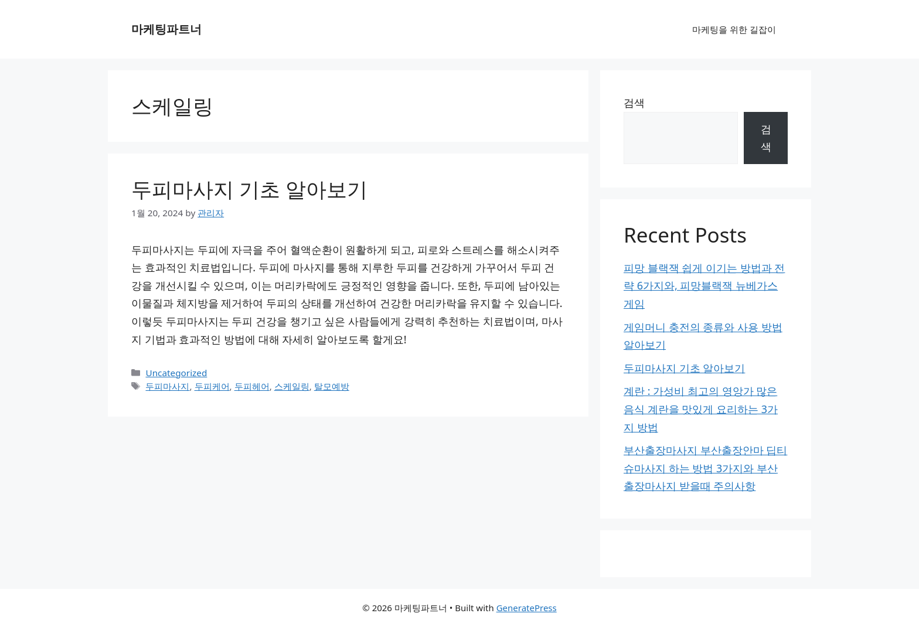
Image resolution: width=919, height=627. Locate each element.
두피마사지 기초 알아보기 (249, 189)
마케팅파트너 (166, 29)
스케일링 (291, 386)
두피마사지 (167, 386)
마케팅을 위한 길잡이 (734, 29)
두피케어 (212, 386)
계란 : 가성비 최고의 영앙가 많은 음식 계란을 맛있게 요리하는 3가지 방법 (701, 409)
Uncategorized (176, 373)
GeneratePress (526, 608)
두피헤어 (252, 386)
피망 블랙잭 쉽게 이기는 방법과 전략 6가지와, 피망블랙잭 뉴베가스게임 (704, 286)
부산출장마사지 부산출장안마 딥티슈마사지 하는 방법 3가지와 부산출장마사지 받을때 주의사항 (705, 468)
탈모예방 (331, 386)
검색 (634, 103)
